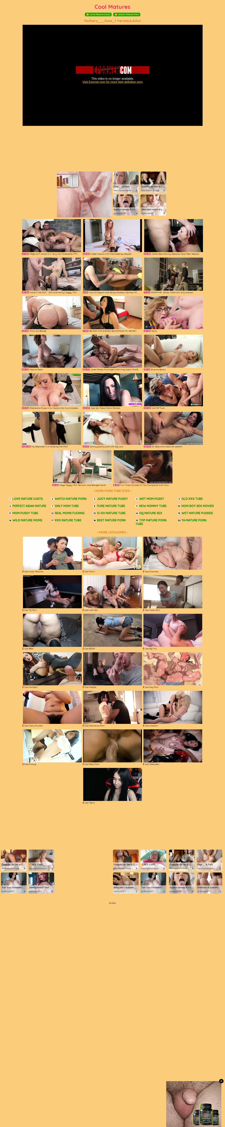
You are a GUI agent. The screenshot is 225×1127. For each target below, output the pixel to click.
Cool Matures (112, 6)
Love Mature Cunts (98, 14)
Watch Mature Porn (126, 14)
